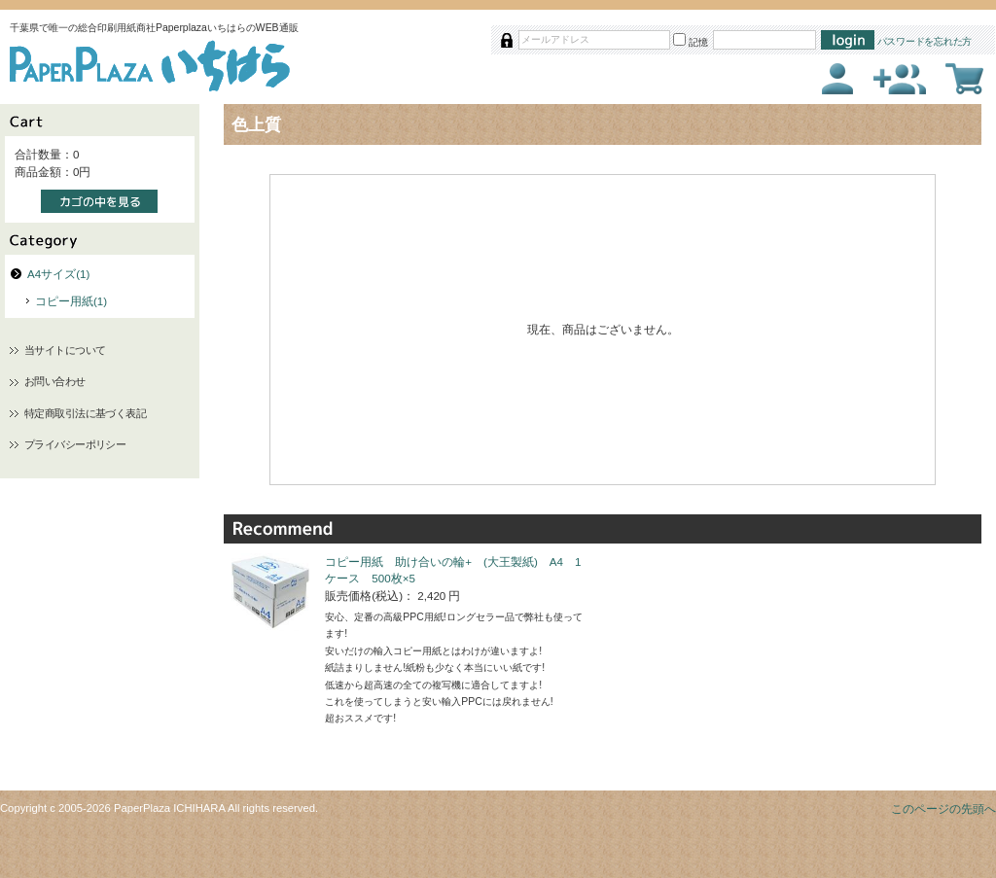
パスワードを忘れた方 (925, 41)
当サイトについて (64, 350)
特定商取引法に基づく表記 (85, 413)
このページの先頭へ (943, 808)
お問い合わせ (55, 381)
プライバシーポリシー (74, 444)
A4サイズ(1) (58, 273)
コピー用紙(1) (71, 301)
